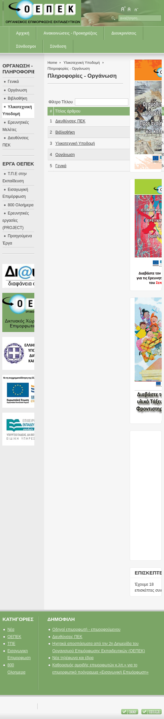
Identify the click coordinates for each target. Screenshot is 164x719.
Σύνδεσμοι (26, 46)
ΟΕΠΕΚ (14, 636)
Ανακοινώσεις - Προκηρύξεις (70, 33)
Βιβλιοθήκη (65, 132)
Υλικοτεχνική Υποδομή (81, 62)
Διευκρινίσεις (123, 33)
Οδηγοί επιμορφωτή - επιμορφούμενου (86, 629)
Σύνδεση (58, 46)
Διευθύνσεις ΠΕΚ (70, 121)
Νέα (10, 629)
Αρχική (22, 33)
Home (52, 62)
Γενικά (60, 166)
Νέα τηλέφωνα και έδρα (73, 657)
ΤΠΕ (11, 643)
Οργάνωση (65, 154)
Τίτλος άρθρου (68, 111)
